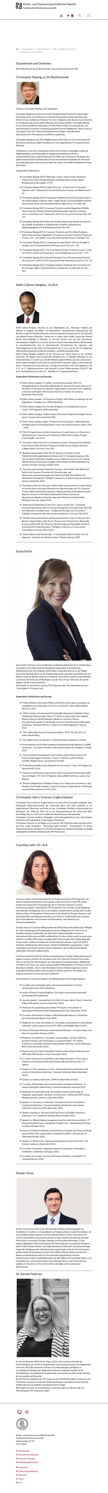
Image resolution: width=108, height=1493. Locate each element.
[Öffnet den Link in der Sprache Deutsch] (68, 15)
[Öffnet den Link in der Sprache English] (72, 15)
